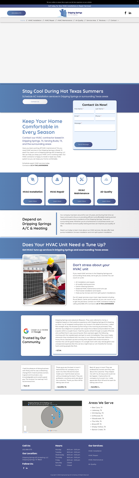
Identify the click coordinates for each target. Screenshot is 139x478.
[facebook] (125, 13)
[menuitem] (23, 20)
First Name (109, 109)
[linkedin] (130, 13)
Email (107, 116)
